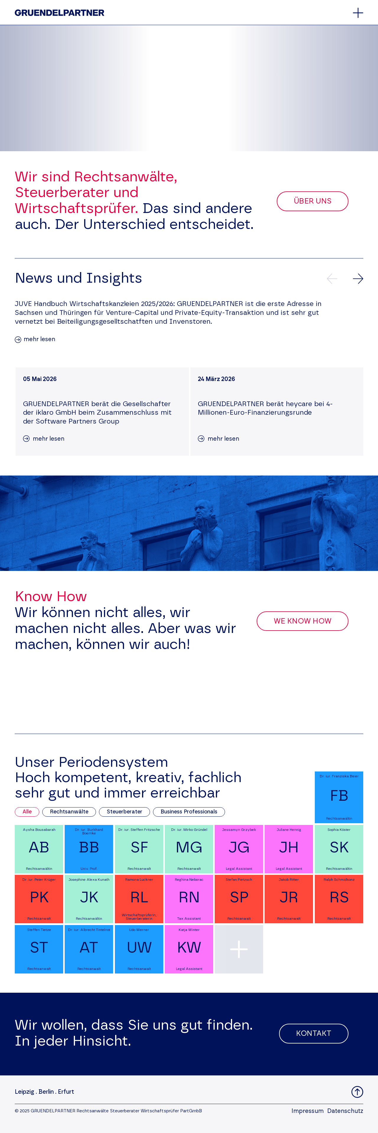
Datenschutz (345, 1111)
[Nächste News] (358, 279)
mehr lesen (39, 339)
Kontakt (313, 1033)
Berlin (46, 1092)
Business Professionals (189, 812)
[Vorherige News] (332, 279)
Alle (27, 812)
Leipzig (24, 1092)
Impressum (307, 1111)
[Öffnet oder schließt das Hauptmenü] (358, 13)
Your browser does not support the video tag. (189, 88)
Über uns (312, 201)
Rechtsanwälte (69, 812)
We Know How (302, 621)
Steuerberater (124, 812)
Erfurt (66, 1092)
